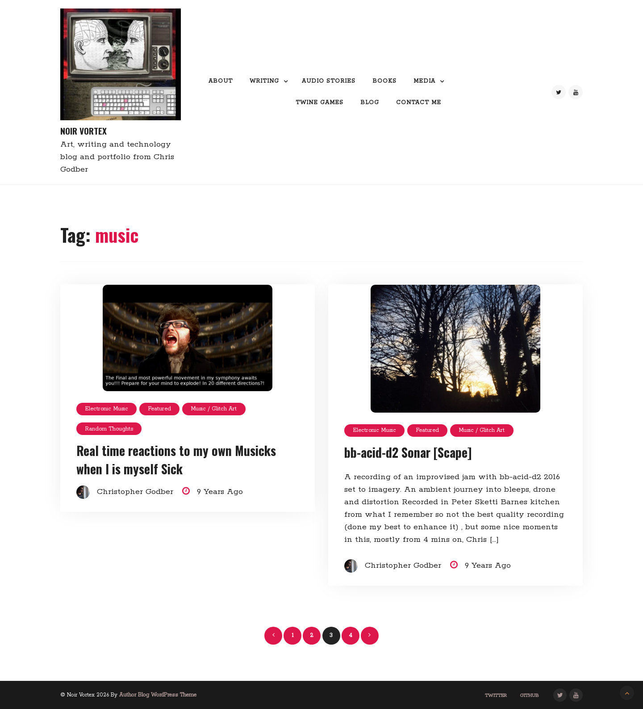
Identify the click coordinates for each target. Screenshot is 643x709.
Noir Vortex (83, 130)
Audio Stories (328, 81)
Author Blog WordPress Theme (157, 695)
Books (384, 81)
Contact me (418, 102)
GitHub (529, 695)
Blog (369, 102)
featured (159, 408)
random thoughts (109, 429)
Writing (264, 81)
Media (424, 81)
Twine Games (319, 102)
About (221, 81)
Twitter (496, 695)
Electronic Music (106, 408)
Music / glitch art (214, 408)
